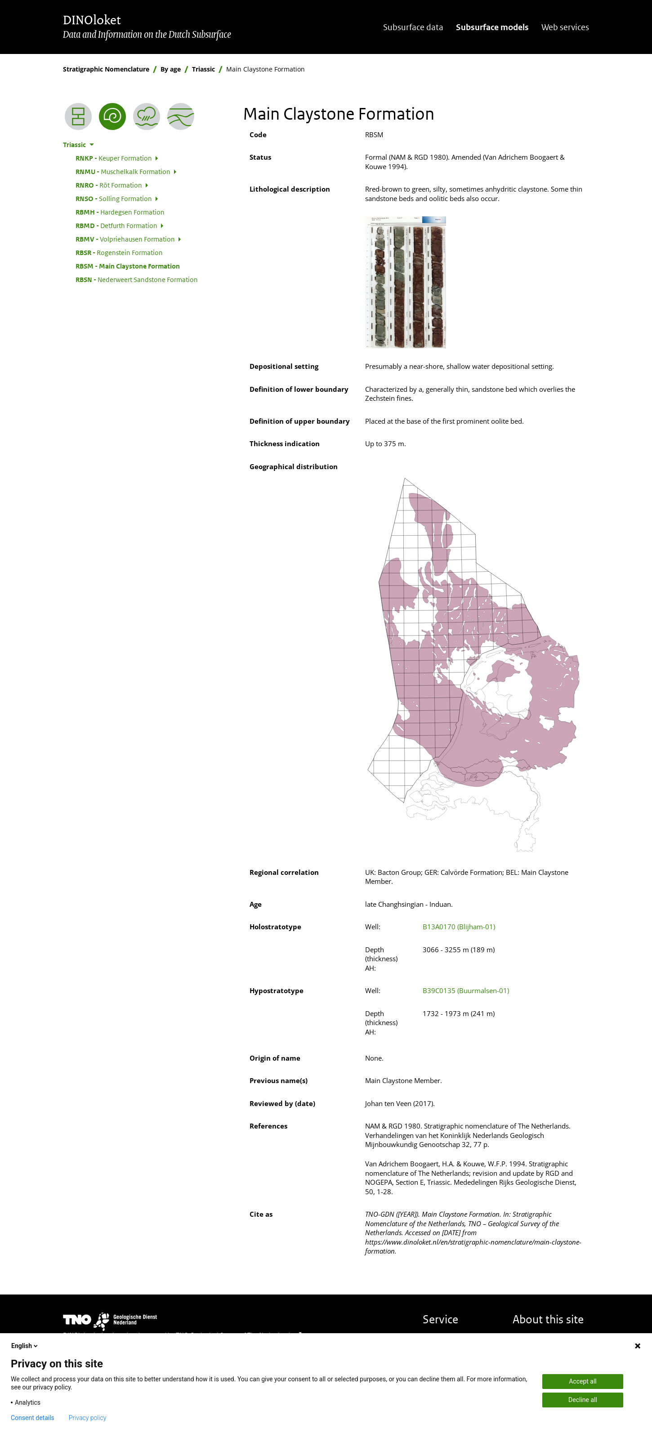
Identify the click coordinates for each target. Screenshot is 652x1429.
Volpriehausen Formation (125, 238)
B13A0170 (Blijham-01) (459, 926)
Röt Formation (109, 184)
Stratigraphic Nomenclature (106, 69)
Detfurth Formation (116, 225)
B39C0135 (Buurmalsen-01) (466, 990)
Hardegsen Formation (120, 211)
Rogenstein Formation (119, 252)
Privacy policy (88, 1417)
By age (171, 69)
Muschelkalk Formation (123, 171)
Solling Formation (114, 198)
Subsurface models (492, 27)
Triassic (203, 69)
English (25, 1345)
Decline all (582, 1399)
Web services (565, 27)
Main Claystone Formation (128, 265)
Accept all (583, 1381)
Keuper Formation (114, 157)
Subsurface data (413, 27)
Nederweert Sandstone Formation (137, 279)
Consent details (32, 1417)
